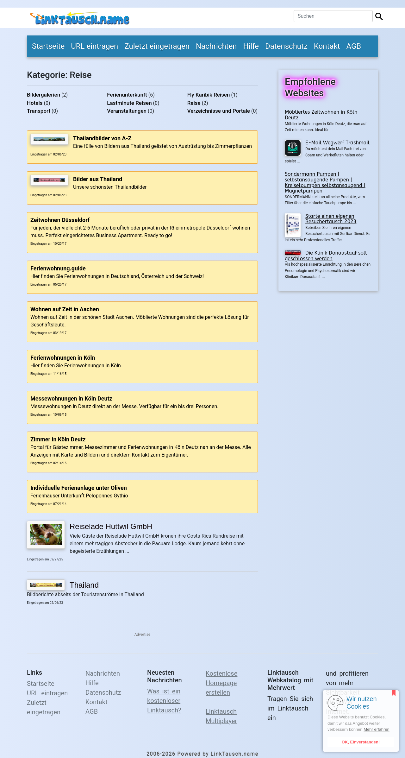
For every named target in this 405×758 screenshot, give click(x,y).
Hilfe (251, 46)
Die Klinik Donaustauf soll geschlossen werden (326, 256)
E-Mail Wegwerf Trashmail (337, 143)
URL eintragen (94, 46)
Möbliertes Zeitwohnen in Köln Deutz (321, 115)
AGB (353, 46)
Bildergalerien (43, 95)
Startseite (48, 46)
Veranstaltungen (126, 111)
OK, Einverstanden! (361, 742)
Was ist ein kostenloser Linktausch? (164, 700)
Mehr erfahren (376, 729)
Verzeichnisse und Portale (218, 111)
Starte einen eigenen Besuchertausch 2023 (331, 219)
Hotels (35, 103)
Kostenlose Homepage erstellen (221, 683)
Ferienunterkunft (127, 95)
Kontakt (327, 46)
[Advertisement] (328, 338)
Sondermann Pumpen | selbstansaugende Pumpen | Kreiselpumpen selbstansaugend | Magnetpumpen (325, 182)
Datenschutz (286, 46)
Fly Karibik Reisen (208, 95)
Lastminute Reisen (129, 103)
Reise (194, 103)
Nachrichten (216, 46)
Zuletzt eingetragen (157, 46)
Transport (38, 111)
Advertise (142, 634)
